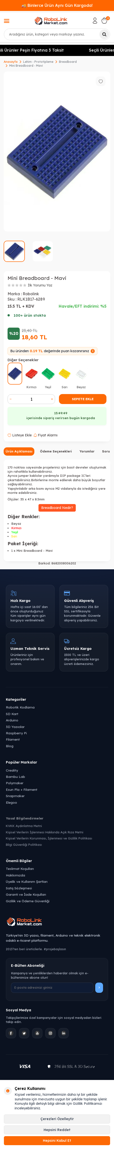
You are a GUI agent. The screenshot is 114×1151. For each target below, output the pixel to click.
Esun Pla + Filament (21, 789)
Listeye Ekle (20, 435)
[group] (57, 151)
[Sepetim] (104, 21)
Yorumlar (87, 451)
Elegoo (11, 802)
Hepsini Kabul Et (57, 1140)
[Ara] (104, 34)
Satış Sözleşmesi (19, 888)
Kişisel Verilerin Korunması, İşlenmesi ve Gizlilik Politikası (49, 838)
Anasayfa (11, 62)
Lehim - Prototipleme (38, 62)
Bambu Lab (15, 776)
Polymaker (14, 783)
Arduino (12, 720)
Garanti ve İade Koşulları (26, 894)
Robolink (31, 293)
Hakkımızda (15, 875)
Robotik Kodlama (20, 707)
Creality (12, 770)
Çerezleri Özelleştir (57, 1119)
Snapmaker (15, 796)
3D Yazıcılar (15, 727)
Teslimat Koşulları (20, 868)
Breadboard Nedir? (57, 508)
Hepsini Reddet (57, 1130)
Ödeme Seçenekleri (56, 451)
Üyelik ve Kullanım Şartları (27, 881)
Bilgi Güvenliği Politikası (24, 845)
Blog (9, 746)
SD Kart (12, 714)
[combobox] (57, 34)
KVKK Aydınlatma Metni (24, 826)
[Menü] (6, 21)
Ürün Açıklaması (19, 451)
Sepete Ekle (83, 399)
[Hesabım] (95, 21)
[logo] (51, 21)
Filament (13, 739)
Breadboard (68, 62)
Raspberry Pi (16, 733)
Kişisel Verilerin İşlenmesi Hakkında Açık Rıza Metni (44, 832)
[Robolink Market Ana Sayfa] (57, 922)
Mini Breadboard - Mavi (26, 65)
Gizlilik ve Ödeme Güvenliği (27, 901)
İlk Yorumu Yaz (40, 285)
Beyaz (16, 523)
